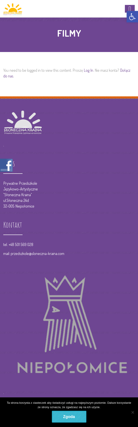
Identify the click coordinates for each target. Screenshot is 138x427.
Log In (88, 70)
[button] (132, 16)
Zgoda (69, 416)
